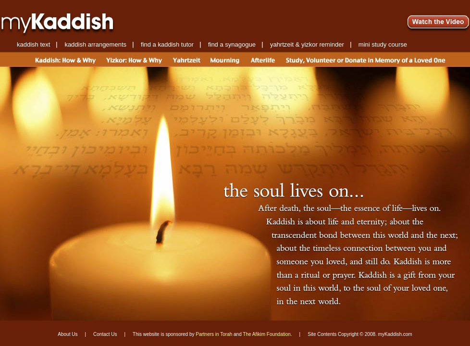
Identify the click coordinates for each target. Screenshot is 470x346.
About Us (67, 334)
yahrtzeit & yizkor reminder (307, 44)
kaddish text (33, 44)
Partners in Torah (214, 334)
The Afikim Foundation (267, 334)
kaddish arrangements (95, 44)
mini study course (383, 44)
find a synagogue (232, 44)
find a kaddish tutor (167, 44)
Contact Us (105, 334)
